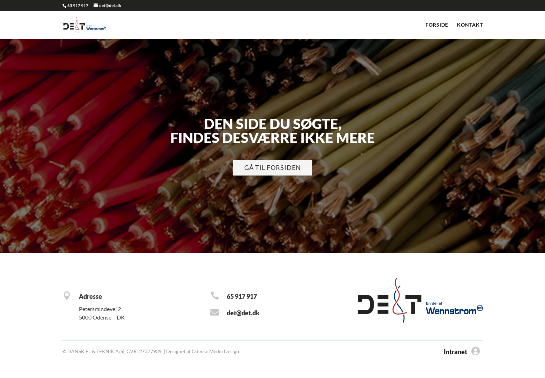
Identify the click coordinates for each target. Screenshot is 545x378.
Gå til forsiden (272, 167)
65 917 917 (77, 5)
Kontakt (470, 25)
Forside (436, 25)
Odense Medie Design (215, 351)
